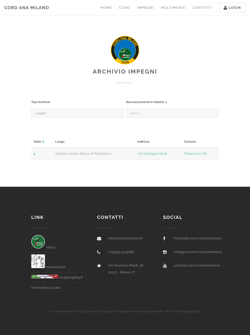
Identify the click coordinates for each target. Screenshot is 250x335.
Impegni (145, 8)
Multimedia (173, 8)
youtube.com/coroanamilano (197, 265)
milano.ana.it (48, 267)
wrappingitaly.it (57, 277)
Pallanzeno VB (195, 154)
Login (232, 8)
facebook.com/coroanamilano (197, 238)
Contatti (202, 8)
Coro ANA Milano (26, 7)
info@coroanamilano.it (125, 238)
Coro (124, 8)
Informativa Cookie (46, 288)
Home (106, 8)
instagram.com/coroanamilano (198, 252)
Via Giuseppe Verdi (152, 154)
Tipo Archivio (40, 102)
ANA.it (43, 247)
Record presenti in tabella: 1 (146, 102)
